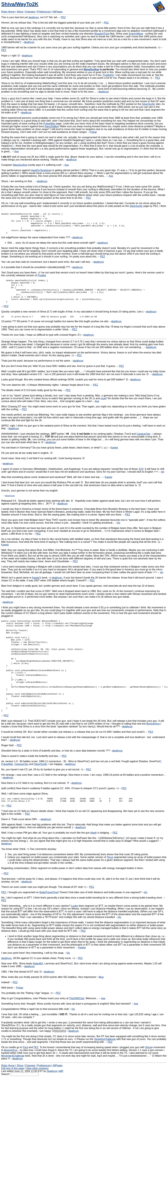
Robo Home (8, 11)
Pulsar (93, 132)
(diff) (60, 1100)
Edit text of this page (12, 1097)
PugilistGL (108, 75)
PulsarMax (49, 123)
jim (162, 481)
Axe (16, 151)
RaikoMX (38, 992)
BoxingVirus (153, 752)
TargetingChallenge (105, 1068)
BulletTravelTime (48, 921)
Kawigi (114, 457)
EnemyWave (136, 33)
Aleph (93, 862)
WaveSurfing (91, 69)
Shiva (20, 11)
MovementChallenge (12, 1085)
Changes (30, 11)
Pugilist (42, 279)
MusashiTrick (101, 33)
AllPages (58, 11)
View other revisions (37, 1097)
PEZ (63, 17)
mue (102, 407)
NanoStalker (52, 126)
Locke (74, 935)
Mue (101, 1006)
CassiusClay (143, 443)
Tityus (110, 886)
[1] (141, 478)
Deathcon (52, 1100)
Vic (118, 532)
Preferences (44, 11)
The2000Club (76, 1027)
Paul (25, 1076)
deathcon (33, 17)
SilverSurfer (148, 104)
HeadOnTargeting (40, 170)
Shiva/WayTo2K (20, 4)
